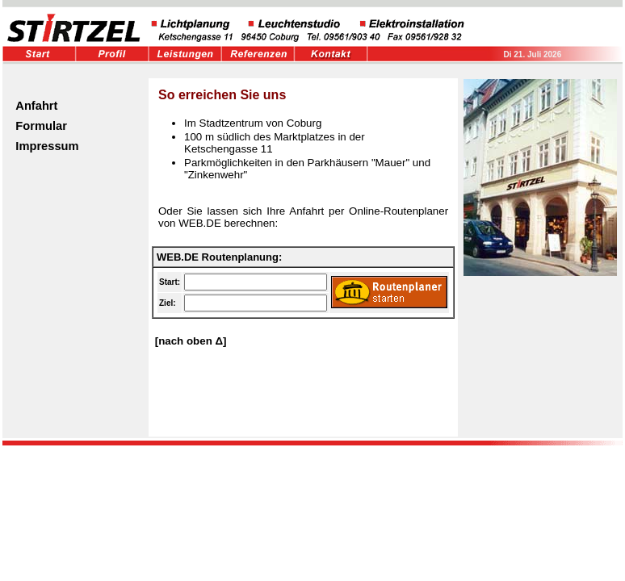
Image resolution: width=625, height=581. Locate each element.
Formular (41, 125)
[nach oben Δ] (189, 341)
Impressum (46, 146)
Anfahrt (36, 105)
